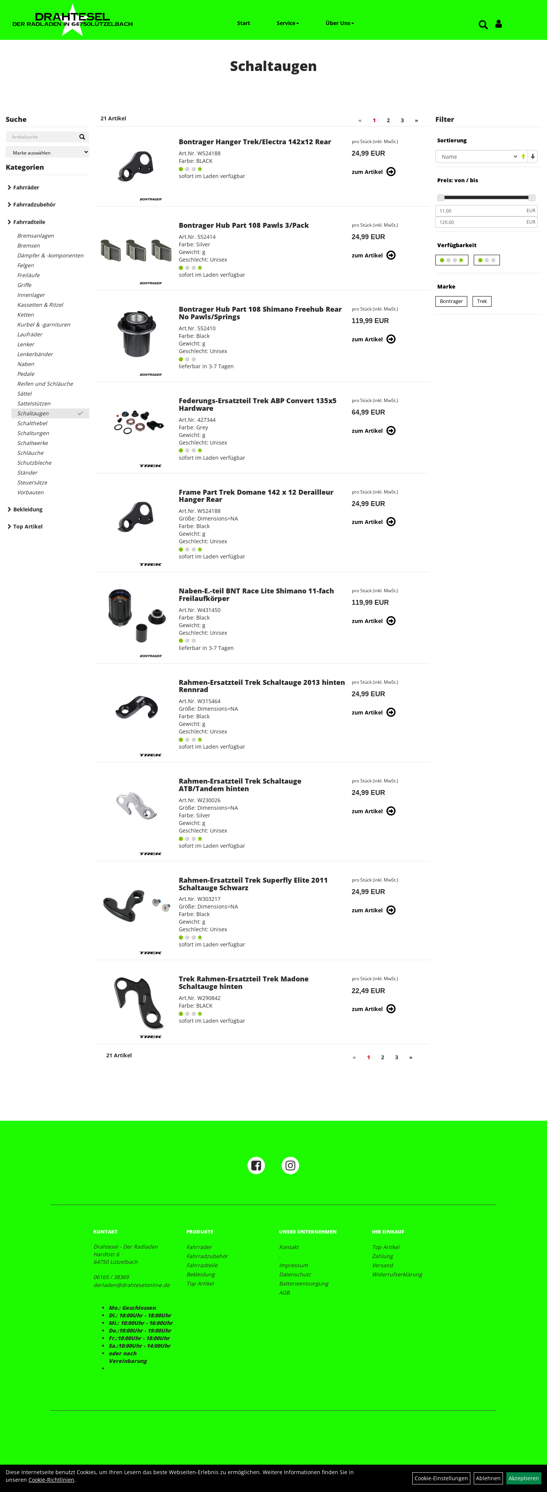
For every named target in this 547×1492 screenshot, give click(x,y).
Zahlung (382, 1256)
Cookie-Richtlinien (51, 1479)
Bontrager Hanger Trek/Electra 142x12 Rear (255, 141)
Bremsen (28, 245)
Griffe (24, 285)
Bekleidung (28, 509)
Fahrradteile (29, 222)
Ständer (27, 472)
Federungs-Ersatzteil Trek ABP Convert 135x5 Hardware (258, 404)
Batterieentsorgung (303, 1283)
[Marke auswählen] (47, 152)
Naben (25, 363)
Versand (382, 1265)
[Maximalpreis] (480, 222)
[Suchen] (82, 137)
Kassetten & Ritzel (40, 304)
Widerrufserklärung (397, 1274)
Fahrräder (26, 187)
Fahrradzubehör (34, 204)
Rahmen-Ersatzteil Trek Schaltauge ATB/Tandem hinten (240, 784)
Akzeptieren (524, 1478)
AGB (284, 1292)
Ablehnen (488, 1478)
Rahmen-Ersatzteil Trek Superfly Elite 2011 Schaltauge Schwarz (253, 883)
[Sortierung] (477, 156)
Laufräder (29, 334)
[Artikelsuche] (483, 25)
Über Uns (340, 23)
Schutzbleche (34, 462)
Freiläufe (28, 275)
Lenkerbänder (35, 354)
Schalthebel (32, 423)
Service (288, 23)
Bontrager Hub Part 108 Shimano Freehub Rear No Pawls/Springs (260, 312)
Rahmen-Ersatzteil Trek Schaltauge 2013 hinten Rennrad (262, 686)
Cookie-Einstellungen (441, 1478)
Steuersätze (32, 482)
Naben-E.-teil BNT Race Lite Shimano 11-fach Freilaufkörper (256, 594)
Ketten (25, 314)
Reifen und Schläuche (45, 383)
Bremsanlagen (35, 235)
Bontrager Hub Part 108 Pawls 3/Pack (244, 225)
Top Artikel (28, 526)
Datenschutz (295, 1274)
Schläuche (30, 452)
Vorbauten (30, 492)
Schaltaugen (33, 413)
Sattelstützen (33, 403)
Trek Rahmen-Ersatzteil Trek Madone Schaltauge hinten (244, 982)
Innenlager (31, 294)
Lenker (25, 344)
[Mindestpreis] (480, 210)
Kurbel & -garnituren (43, 324)
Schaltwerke (32, 442)
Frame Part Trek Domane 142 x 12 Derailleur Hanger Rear (256, 495)
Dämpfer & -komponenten (50, 255)
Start (243, 23)
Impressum (293, 1265)
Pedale (25, 373)
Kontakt (288, 1247)
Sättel (24, 393)
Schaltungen (33, 433)
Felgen (25, 265)
